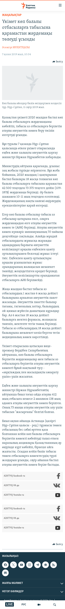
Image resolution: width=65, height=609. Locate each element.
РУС (23, 604)
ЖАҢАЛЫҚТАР (11, 15)
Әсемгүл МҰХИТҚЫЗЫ (16, 47)
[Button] (57, 62)
